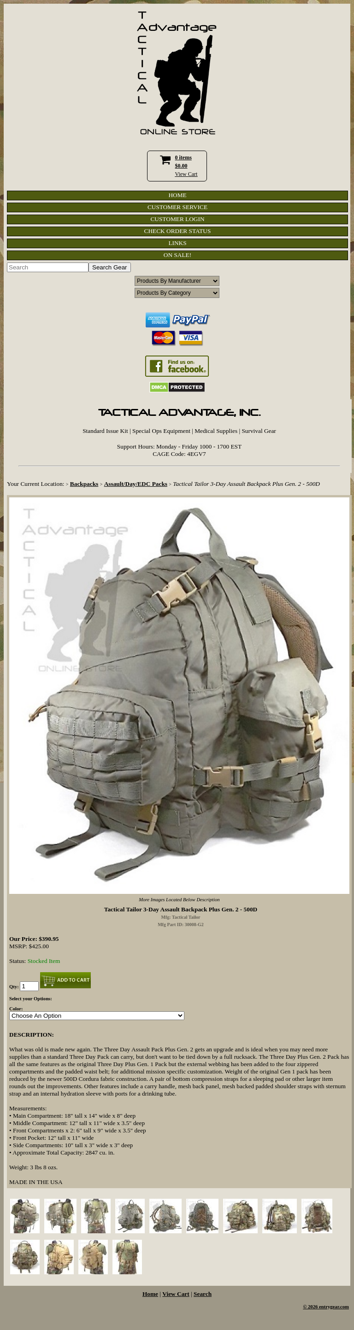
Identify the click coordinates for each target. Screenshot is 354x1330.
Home (150, 1293)
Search (203, 1293)
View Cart (186, 174)
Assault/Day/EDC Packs (135, 483)
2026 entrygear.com (328, 1306)
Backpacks (84, 483)
